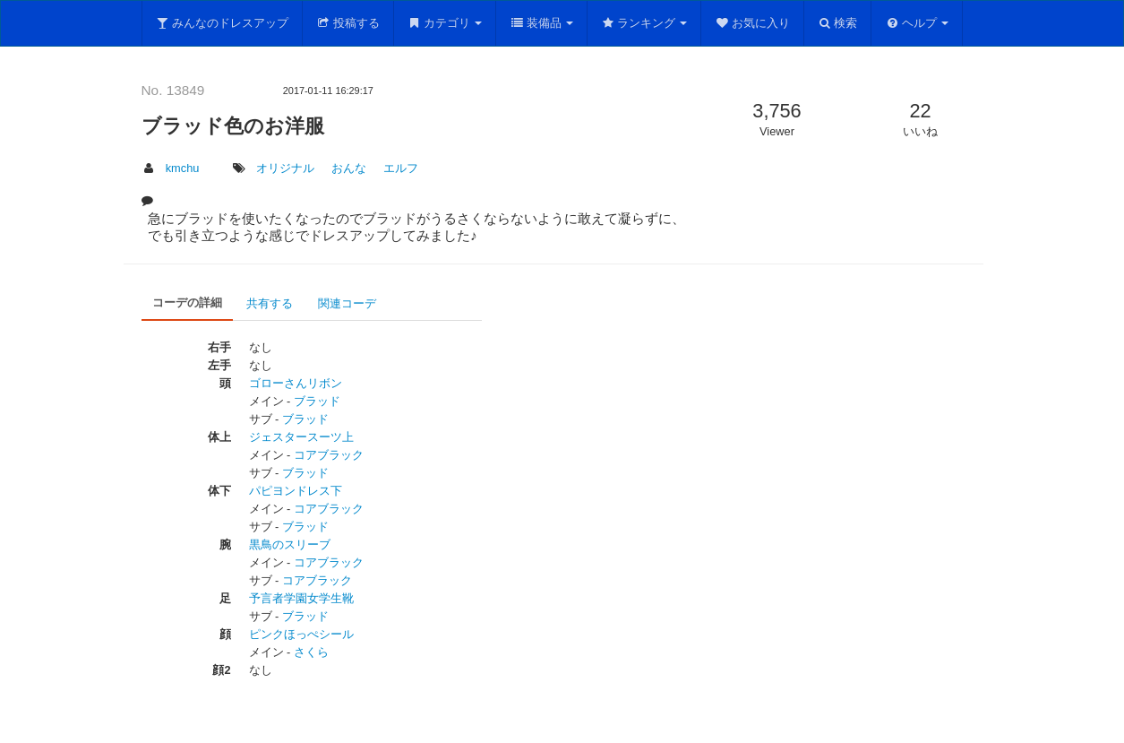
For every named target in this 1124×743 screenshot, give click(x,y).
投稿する (348, 22)
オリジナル (285, 168)
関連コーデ (347, 303)
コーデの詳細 (187, 302)
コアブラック (329, 455)
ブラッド (317, 401)
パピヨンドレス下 (295, 490)
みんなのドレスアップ (222, 22)
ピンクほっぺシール (301, 634)
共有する (269, 303)
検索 (838, 22)
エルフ (400, 168)
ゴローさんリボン (295, 383)
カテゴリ (445, 22)
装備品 (541, 22)
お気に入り (752, 22)
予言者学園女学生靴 (301, 598)
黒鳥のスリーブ (289, 544)
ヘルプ (916, 22)
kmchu (183, 168)
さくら (311, 652)
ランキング (644, 22)
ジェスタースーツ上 (301, 437)
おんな (348, 168)
